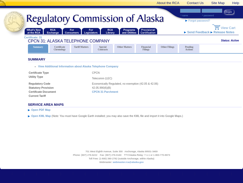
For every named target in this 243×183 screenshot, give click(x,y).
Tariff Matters (81, 46)
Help (235, 3)
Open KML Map (41, 115)
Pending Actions (189, 47)
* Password (208, 15)
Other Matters (124, 46)
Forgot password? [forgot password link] (197, 20)
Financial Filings (146, 47)
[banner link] (4, 3)
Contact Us (195, 3)
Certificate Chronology (60, 47)
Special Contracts (103, 47)
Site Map (218, 3)
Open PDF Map (41, 109)
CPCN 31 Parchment (105, 91)
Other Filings (167, 46)
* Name (184, 15)
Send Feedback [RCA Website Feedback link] (197, 32)
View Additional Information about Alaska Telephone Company (78, 66)
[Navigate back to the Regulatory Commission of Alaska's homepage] (15, 22)
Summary (38, 46)
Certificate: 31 (33, 37)
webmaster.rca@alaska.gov (128, 162)
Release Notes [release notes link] (222, 32)
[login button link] (229, 13)
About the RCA (168, 3)
